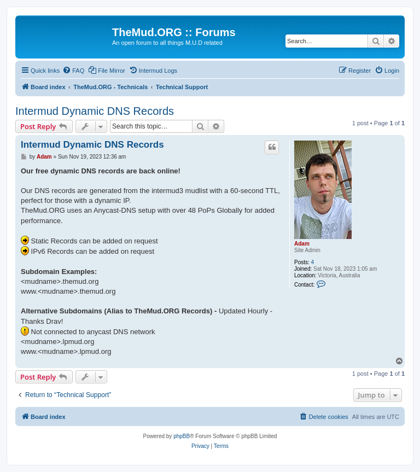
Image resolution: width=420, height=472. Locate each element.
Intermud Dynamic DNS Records (94, 111)
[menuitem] (73, 70)
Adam (302, 244)
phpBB (181, 436)
